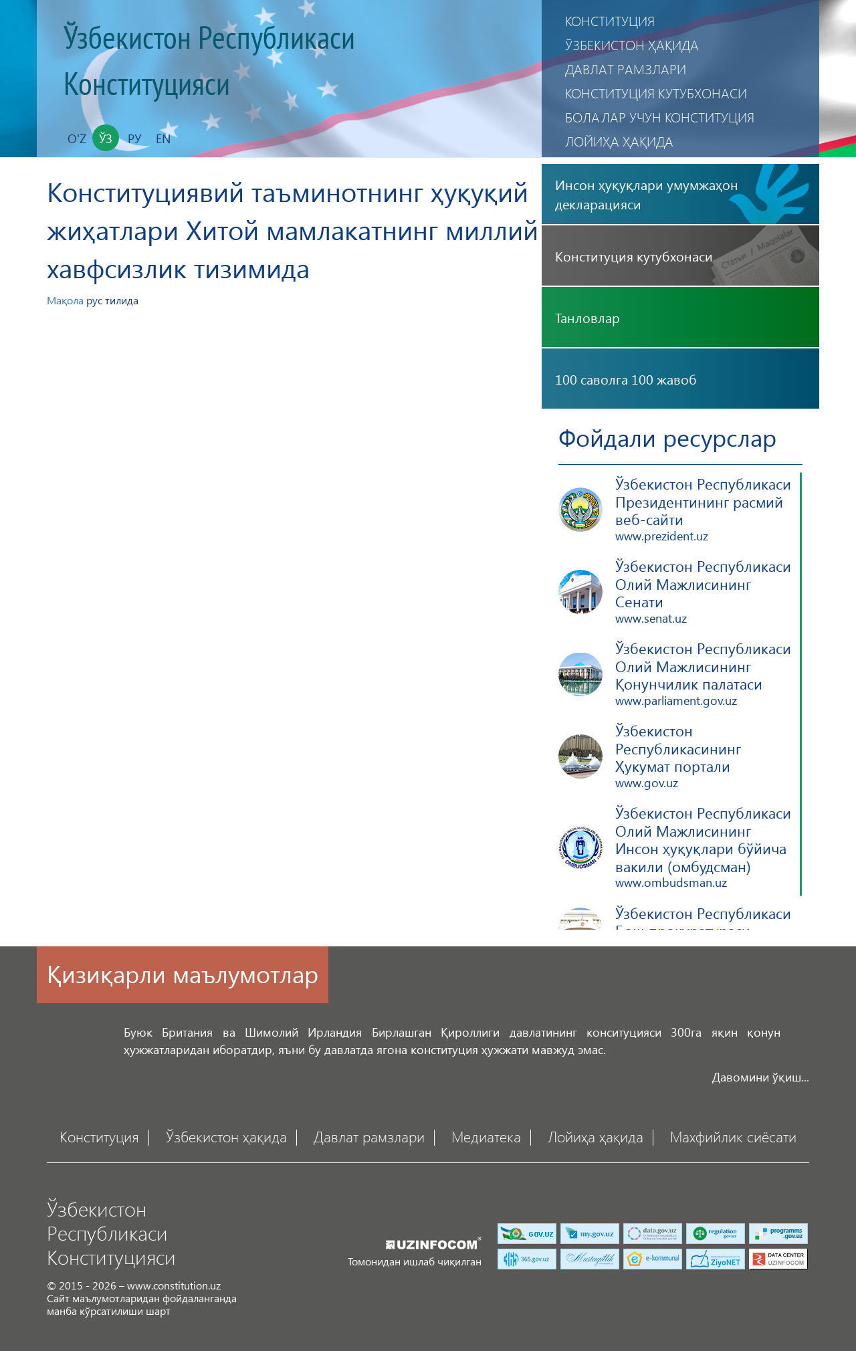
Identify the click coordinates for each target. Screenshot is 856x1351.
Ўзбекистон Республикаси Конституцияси (209, 62)
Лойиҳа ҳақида (619, 141)
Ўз (105, 138)
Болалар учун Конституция (659, 117)
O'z (77, 138)
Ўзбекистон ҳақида (632, 44)
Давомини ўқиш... (760, 1076)
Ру (134, 138)
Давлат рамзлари (625, 69)
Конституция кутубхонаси (656, 93)
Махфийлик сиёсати (733, 1136)
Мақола (65, 300)
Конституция (610, 20)
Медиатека (486, 1136)
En (163, 138)
